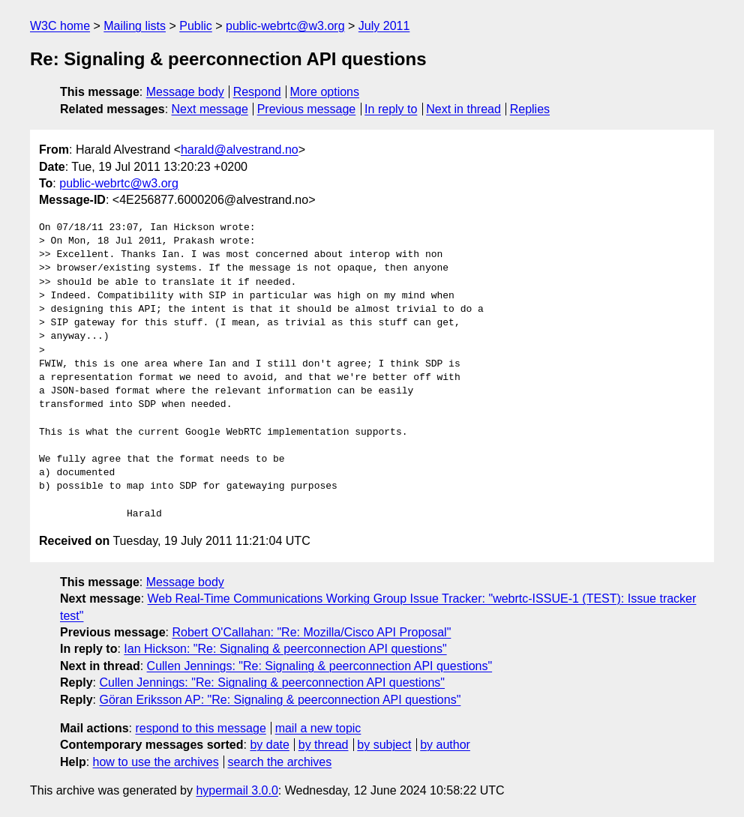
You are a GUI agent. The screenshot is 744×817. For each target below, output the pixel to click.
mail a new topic (318, 728)
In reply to (390, 109)
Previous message (306, 109)
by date (269, 744)
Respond (257, 91)
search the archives (280, 762)
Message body (185, 91)
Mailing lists (135, 25)
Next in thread (463, 109)
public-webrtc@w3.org (285, 25)
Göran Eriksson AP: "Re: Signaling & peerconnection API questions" (279, 699)
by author (445, 744)
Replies (530, 109)
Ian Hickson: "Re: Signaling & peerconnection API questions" (285, 648)
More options (325, 91)
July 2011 (384, 25)
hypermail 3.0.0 (237, 790)
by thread (323, 744)
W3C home (60, 25)
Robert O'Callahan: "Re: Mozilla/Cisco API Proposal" (311, 632)
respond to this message (200, 728)
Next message (210, 109)
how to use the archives (156, 762)
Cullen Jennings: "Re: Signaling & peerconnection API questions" (320, 666)
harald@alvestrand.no (239, 149)
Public (195, 25)
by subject (384, 744)
